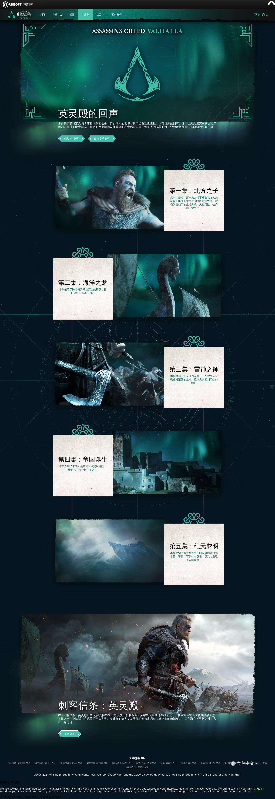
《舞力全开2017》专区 (209, 763)
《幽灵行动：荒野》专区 (136, 767)
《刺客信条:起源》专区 (121, 763)
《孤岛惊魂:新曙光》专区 (70, 763)
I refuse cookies (11, 796)
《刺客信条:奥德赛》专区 (96, 763)
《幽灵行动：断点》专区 (44, 763)
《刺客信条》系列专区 (145, 763)
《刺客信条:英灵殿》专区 (18, 763)
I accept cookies (51, 796)
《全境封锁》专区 (187, 763)
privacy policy (260, 791)
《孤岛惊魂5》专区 (168, 763)
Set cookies (31, 796)
